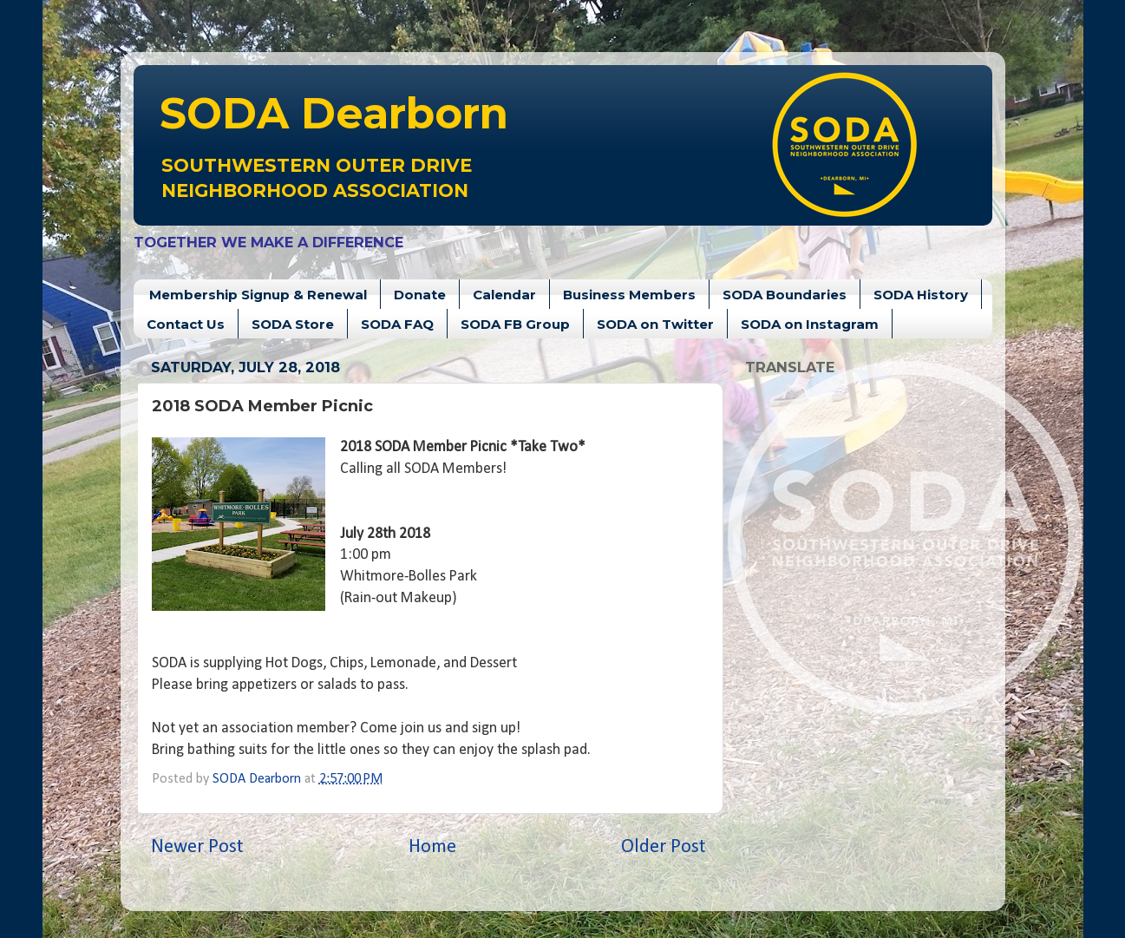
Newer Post (197, 847)
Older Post (663, 847)
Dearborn (334, 113)
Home (432, 847)
